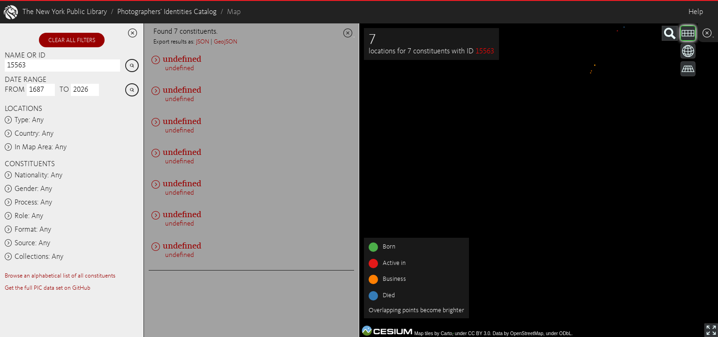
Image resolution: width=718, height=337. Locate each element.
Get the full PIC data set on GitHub (48, 288)
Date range (25, 80)
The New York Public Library (65, 12)
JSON (202, 42)
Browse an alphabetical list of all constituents (60, 276)
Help (695, 12)
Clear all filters (71, 40)
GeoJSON (225, 42)
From (15, 90)
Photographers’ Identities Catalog (167, 12)
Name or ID (25, 55)
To (64, 90)
